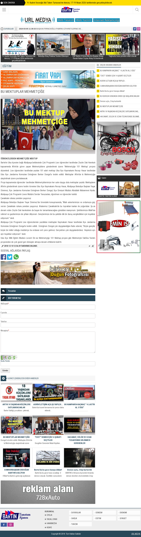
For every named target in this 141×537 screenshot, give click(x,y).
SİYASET (123, 518)
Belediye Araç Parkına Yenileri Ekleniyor (53, 56)
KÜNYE (48, 527)
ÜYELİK (48, 515)
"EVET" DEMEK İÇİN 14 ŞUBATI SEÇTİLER (48, 438)
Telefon (4, 321)
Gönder (5, 370)
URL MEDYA (135, 534)
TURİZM (74, 524)
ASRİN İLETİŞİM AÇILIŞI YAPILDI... (48, 404)
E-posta (4, 312)
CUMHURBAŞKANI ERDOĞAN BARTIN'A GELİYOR (16, 471)
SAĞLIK (74, 518)
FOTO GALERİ (129, 196)
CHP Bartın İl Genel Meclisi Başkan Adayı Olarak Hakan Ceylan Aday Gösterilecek (87, 57)
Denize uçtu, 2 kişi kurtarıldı (79, 470)
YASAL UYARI (51, 519)
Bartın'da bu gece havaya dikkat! (48, 470)
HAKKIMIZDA (51, 523)
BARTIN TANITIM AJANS (108, 196)
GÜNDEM (99, 512)
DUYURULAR (9, 29)
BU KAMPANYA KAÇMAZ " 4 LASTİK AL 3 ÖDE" (79, 406)
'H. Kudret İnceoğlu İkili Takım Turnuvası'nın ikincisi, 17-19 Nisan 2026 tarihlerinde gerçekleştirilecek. (69, 2)
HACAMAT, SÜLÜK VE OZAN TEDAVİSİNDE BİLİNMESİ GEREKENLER (79, 440)
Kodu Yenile (5, 361)
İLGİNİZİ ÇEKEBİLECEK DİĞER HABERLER (23, 378)
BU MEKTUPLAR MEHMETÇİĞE (16, 437)
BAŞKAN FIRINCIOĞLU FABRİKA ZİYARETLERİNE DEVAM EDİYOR (55, 29)
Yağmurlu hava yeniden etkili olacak (122, 56)
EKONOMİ (123, 512)
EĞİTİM (98, 518)
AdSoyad (5, 304)
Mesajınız (5, 330)
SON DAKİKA (9, 2)
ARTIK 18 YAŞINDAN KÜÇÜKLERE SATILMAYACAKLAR (16, 406)
